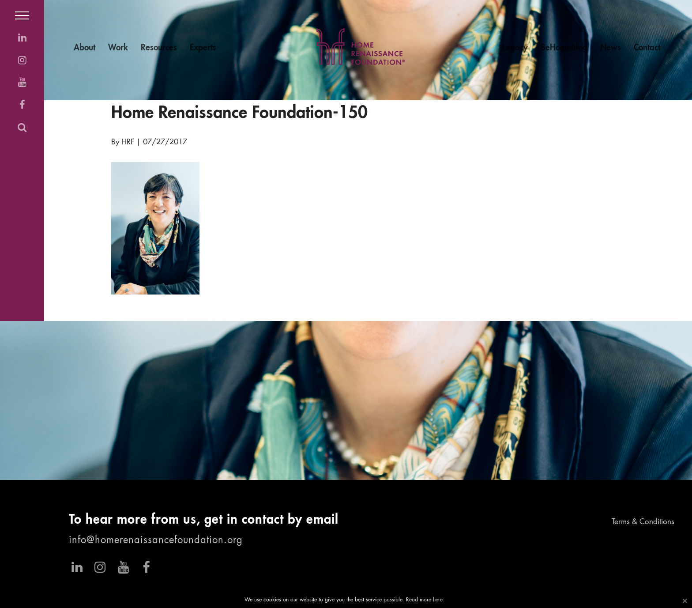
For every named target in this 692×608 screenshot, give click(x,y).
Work (118, 48)
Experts (203, 48)
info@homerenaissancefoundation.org (156, 540)
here (438, 600)
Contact (647, 48)
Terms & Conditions (643, 522)
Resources (159, 48)
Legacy (515, 48)
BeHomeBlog (564, 48)
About (84, 48)
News (610, 48)
